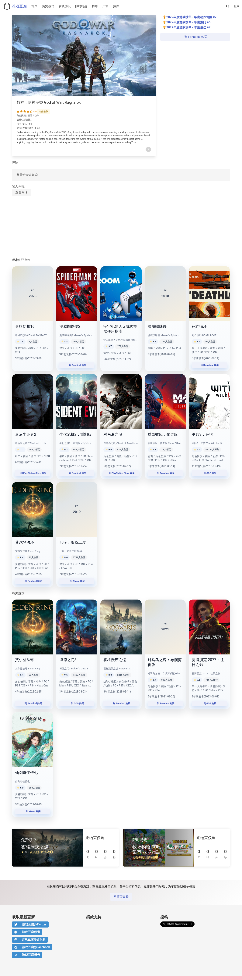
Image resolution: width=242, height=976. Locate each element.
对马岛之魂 (112, 434)
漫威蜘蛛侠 (157, 326)
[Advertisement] (121, 227)
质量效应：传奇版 (163, 434)
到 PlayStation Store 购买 (32, 473)
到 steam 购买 (32, 811)
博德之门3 (68, 659)
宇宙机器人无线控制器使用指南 (120, 329)
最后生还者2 (25, 434)
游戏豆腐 (14, 6)
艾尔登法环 (24, 542)
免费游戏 (48, 6)
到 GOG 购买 (209, 473)
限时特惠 (81, 6)
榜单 (95, 6)
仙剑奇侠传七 (26, 772)
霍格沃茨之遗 (114, 659)
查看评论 (21, 192)
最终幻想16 (24, 326)
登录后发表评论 (27, 175)
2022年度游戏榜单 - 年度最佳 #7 (188, 27)
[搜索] (227, 6)
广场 (105, 6)
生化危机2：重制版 (75, 434)
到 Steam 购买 (77, 581)
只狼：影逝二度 (72, 542)
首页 (34, 6)
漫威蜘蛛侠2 (69, 326)
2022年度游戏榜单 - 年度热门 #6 (188, 22)
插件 (116, 6)
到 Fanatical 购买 (195, 37)
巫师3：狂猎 (202, 434)
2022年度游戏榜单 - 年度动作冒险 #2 (191, 17)
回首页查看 (121, 897)
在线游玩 (65, 6)
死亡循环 (199, 326)
